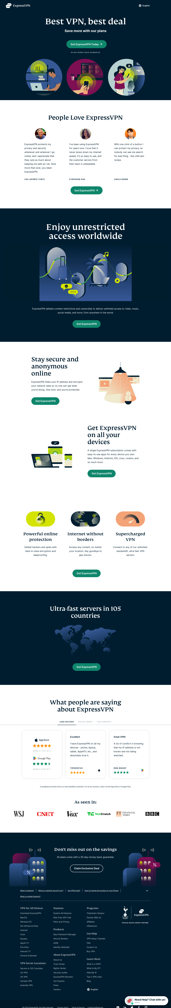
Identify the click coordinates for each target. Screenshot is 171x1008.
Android (23, 936)
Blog (89, 987)
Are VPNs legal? (74, 896)
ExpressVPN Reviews (63, 982)
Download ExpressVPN (30, 919)
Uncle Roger (121, 180)
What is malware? (27, 896)
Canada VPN (26, 987)
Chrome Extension (28, 961)
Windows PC (26, 927)
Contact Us (92, 953)
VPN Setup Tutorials (96, 944)
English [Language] (143, 5)
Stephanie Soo (77, 180)
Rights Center (59, 974)
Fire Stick (24, 953)
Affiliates (91, 927)
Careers (57, 995)
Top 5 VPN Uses (94, 982)
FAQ (88, 948)
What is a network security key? (50, 896)
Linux (22, 940)
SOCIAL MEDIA (85, 727)
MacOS (23, 923)
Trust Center (59, 970)
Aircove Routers (60, 944)
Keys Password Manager (64, 940)
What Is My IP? (93, 974)
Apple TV (24, 948)
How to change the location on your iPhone (101, 896)
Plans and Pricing (61, 927)
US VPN (24, 978)
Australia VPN (26, 991)
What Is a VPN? (94, 970)
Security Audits (60, 978)
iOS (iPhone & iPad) (29, 931)
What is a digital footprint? (30, 902)
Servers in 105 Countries (31, 974)
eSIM (55, 948)
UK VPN (24, 982)
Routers (23, 944)
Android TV (25, 957)
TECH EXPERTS (104, 727)
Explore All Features (62, 919)
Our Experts (58, 987)
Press (55, 991)
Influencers (92, 931)
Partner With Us (94, 923)
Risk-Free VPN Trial (62, 923)
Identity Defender (61, 953)
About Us (57, 965)
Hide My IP (92, 978)
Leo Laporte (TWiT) (34, 180)
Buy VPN (91, 957)
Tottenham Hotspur (95, 919)
